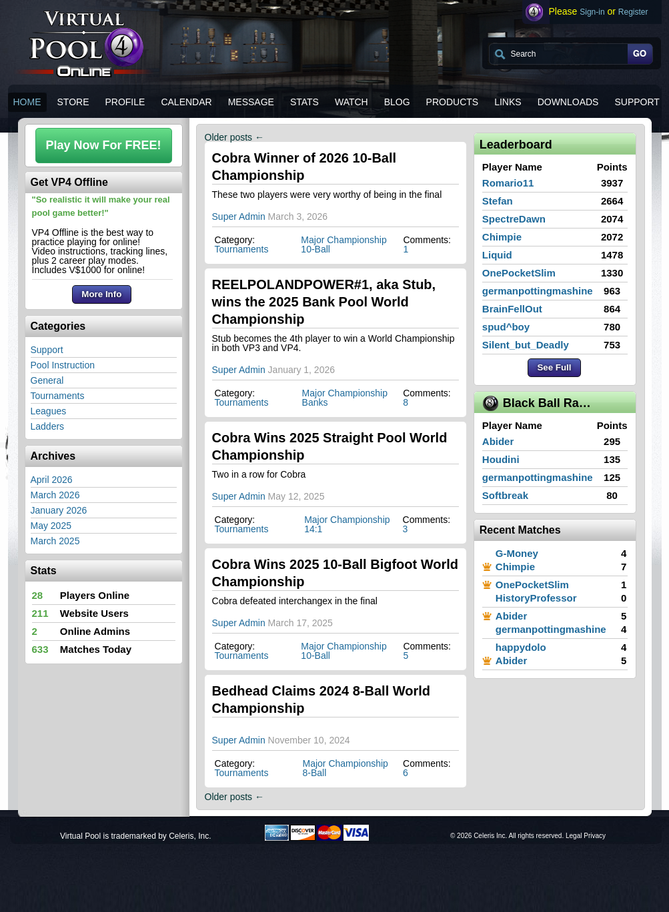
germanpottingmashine (537, 290)
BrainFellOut (512, 308)
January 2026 (59, 510)
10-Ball (315, 249)
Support (47, 349)
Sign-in (592, 12)
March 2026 (55, 495)
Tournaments (58, 395)
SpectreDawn (514, 219)
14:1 (313, 529)
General (47, 380)
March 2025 (55, 541)
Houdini (501, 459)
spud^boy (506, 326)
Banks (315, 402)
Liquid (497, 254)
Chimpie (502, 236)
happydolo (521, 647)
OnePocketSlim (519, 272)
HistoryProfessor (536, 598)
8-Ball (315, 772)
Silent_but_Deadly (525, 344)
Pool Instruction (63, 365)
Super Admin (238, 216)
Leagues (49, 411)
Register (633, 12)
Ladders (48, 426)
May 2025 (51, 525)
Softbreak (505, 495)
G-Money (517, 553)
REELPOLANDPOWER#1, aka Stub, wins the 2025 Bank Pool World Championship (324, 301)
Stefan (497, 201)
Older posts (234, 137)
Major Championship (343, 239)
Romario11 (508, 183)
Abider (498, 441)
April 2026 (52, 479)
